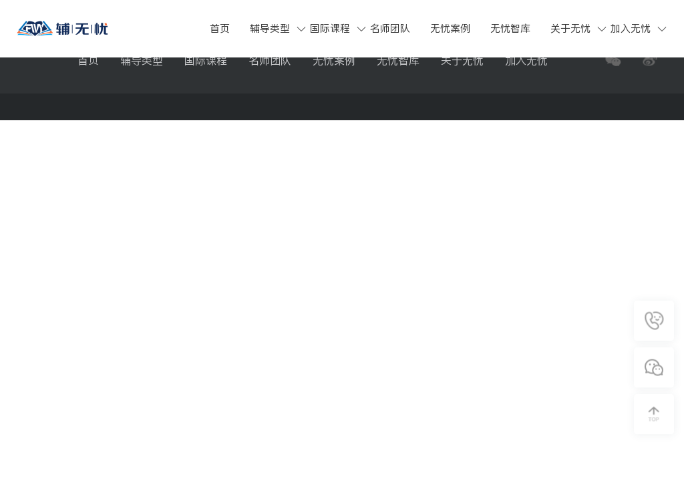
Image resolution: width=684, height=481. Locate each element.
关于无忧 (570, 28)
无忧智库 (510, 28)
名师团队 (390, 28)
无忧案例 (450, 28)
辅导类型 (270, 28)
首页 (220, 28)
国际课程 (330, 28)
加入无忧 (631, 28)
